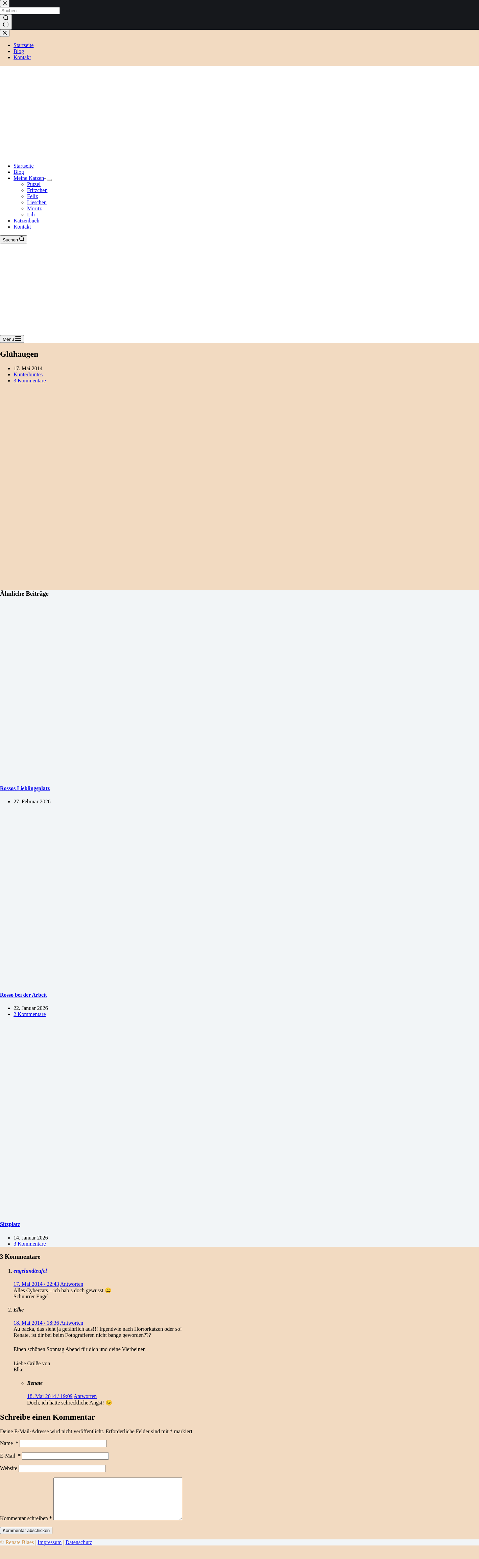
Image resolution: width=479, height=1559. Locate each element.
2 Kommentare (30, 1014)
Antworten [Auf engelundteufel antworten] (71, 1284)
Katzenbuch (26, 220)
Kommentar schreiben (26, 1526)
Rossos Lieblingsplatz (25, 788)
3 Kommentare (30, 380)
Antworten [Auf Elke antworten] (71, 1323)
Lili (31, 214)
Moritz (34, 208)
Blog (19, 172)
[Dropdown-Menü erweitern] (49, 180)
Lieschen (37, 202)
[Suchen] (13, 239)
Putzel (34, 184)
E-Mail (10, 1456)
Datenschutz (79, 1550)
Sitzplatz (10, 1224)
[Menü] (12, 339)
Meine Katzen (30, 178)
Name (9, 1443)
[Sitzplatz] (130, 1211)
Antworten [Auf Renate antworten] (85, 1396)
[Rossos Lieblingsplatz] (130, 775)
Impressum (50, 1550)
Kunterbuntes (28, 374)
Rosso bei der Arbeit (23, 995)
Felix (32, 196)
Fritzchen (37, 190)
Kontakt (22, 227)
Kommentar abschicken (26, 1538)
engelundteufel (30, 1271)
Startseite (24, 166)
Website (8, 1468)
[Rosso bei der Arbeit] (130, 981)
